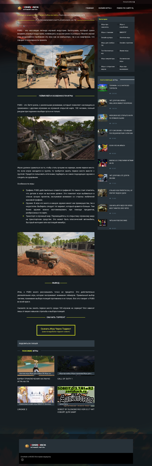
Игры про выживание (122, 68)
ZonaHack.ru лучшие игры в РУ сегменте (31, 15)
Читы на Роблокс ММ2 (118, 220)
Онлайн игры (104, 8)
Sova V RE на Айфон (117, 145)
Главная (90, 8)
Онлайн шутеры (106, 37)
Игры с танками (106, 32)
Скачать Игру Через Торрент (56, 330)
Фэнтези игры (123, 37)
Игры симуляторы (107, 60)
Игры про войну (52, 15)
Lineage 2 (22, 409)
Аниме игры (122, 52)
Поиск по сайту (125, 8)
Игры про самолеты (104, 26)
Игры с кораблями (122, 26)
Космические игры (123, 60)
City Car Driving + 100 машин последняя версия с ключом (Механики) (121, 133)
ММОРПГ (121, 32)
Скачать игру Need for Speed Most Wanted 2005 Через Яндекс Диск (120, 208)
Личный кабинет (129, 2)
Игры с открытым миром (107, 68)
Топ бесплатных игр (106, 52)
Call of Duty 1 (65, 379)
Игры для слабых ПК (106, 44)
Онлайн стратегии (125, 44)
